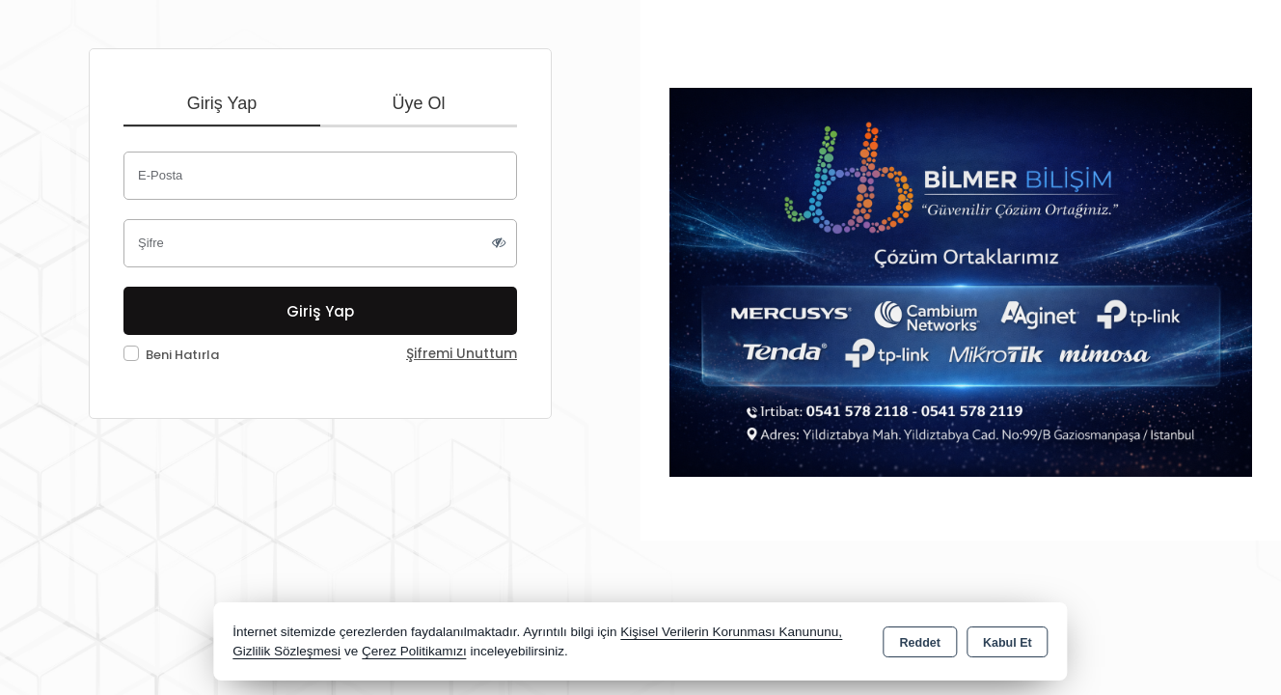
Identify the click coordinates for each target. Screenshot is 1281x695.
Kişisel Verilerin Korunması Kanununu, (731, 632)
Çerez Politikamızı (414, 651)
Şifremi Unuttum (461, 354)
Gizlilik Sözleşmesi (286, 651)
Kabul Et (1007, 643)
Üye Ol (418, 103)
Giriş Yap (222, 103)
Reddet (920, 643)
